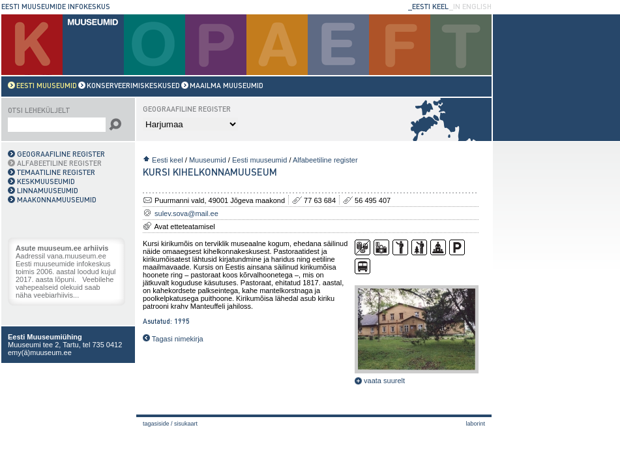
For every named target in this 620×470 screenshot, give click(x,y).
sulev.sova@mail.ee (186, 213)
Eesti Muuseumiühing (45, 337)
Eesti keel (167, 160)
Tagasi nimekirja (173, 339)
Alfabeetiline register (325, 160)
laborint (475, 423)
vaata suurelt (380, 380)
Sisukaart (186, 423)
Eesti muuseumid (259, 160)
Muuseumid (207, 160)
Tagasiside (156, 423)
